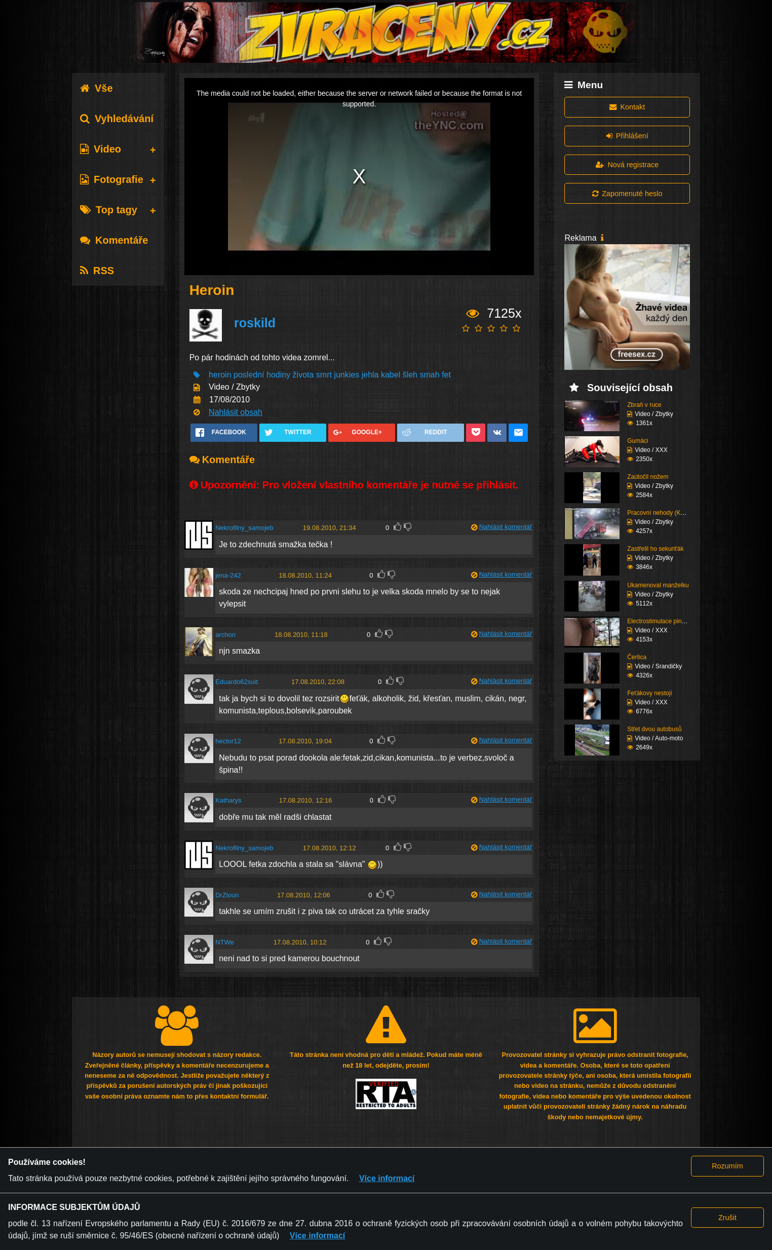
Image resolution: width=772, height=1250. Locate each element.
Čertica (636, 657)
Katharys (228, 800)
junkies (346, 374)
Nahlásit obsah (235, 412)
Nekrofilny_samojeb (244, 528)
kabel (390, 374)
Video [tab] (100, 149)
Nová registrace (627, 165)
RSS (97, 270)
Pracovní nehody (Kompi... (663, 512)
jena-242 (228, 575)
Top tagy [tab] (108, 209)
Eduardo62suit (236, 682)
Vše (96, 88)
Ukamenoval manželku (657, 585)
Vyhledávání (116, 118)
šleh (410, 374)
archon (225, 634)
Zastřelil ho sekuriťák (655, 548)
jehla (370, 374)
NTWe (224, 942)
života (303, 374)
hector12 (228, 741)
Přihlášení (627, 136)
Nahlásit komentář (505, 527)
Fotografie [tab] (111, 179)
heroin (220, 374)
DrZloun (227, 895)
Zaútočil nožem (647, 476)
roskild (255, 323)
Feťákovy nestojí (649, 693)
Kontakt (627, 107)
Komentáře (114, 240)
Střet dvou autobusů (654, 729)
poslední (249, 374)
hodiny (278, 374)
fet (446, 374)
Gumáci (637, 440)
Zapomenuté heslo (627, 194)
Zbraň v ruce (644, 404)
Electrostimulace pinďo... (660, 621)
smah (429, 374)
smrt (324, 374)
